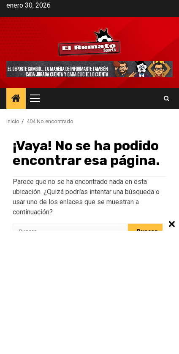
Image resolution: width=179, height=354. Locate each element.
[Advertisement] (89, 292)
